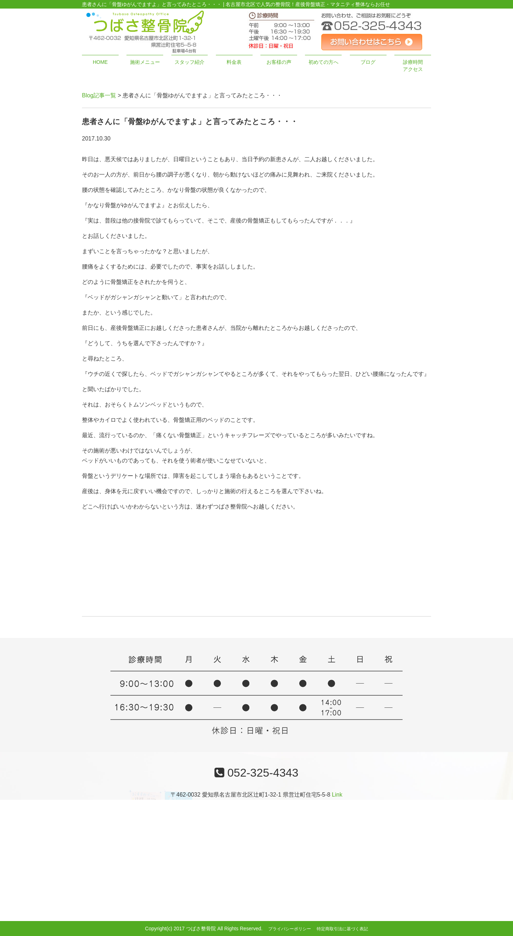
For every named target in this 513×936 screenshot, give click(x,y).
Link (337, 795)
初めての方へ (323, 62)
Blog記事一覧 (99, 95)
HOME (100, 62)
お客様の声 (278, 62)
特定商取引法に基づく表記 (342, 928)
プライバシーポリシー (289, 928)
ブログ (368, 62)
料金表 (234, 62)
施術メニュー (145, 62)
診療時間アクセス (413, 65)
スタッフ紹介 (189, 62)
